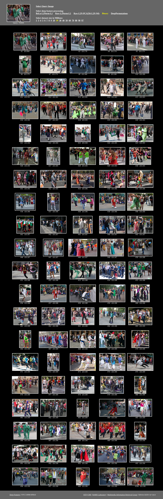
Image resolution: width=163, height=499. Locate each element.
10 (54, 20)
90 (79, 20)
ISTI (85, 495)
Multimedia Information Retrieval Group (122, 495)
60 (70, 20)
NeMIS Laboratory (99, 495)
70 (73, 20)
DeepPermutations (119, 13)
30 (60, 20)
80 (76, 20)
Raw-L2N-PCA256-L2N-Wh (86, 13)
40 (63, 20)
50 (67, 20)
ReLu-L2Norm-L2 (44, 13)
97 (82, 20)
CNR (89, 495)
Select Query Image (45, 6)
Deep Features (15, 495)
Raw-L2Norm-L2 (63, 13)
